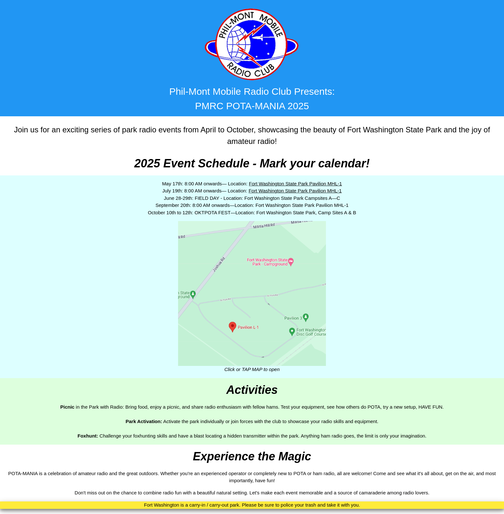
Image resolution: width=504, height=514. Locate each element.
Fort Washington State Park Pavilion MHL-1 (295, 183)
